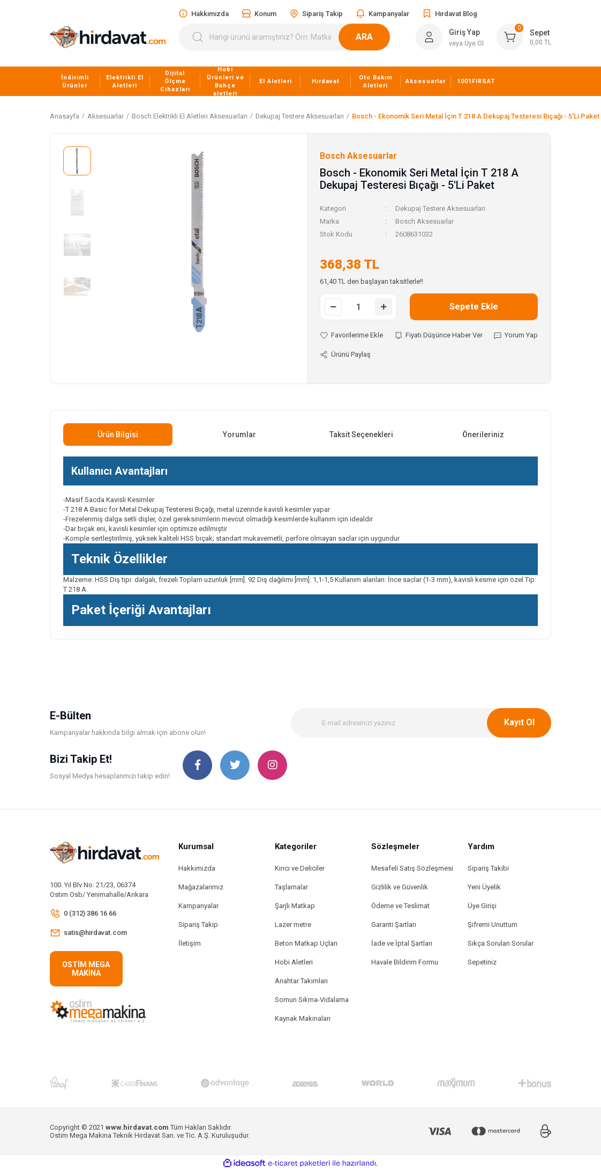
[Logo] (108, 37)
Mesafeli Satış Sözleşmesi (412, 868)
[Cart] (524, 37)
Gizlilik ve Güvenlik (399, 887)
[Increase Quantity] (383, 306)
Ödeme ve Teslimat (400, 906)
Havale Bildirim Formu (404, 962)
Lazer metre (293, 924)
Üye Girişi (482, 906)
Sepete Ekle (473, 306)
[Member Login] (429, 37)
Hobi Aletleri (294, 962)
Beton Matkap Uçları (306, 943)
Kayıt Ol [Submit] (519, 722)
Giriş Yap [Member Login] (464, 32)
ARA (377, 37)
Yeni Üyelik (484, 887)
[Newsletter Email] (421, 723)
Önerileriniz (483, 434)
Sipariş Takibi (488, 868)
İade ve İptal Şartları (401, 943)
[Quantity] (358, 306)
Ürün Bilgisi (117, 434)
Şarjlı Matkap (295, 906)
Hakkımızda (196, 868)
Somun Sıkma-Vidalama (312, 1000)
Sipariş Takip (198, 924)
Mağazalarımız (200, 887)
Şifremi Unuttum (492, 924)
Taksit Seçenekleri (361, 434)
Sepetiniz (482, 962)
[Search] (290, 37)
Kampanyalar (198, 906)
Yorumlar (239, 434)
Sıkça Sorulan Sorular (501, 943)
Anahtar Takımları (301, 981)
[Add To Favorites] (351, 335)
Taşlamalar (291, 887)
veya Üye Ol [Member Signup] (466, 43)
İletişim (189, 943)
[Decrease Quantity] (333, 306)
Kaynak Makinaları (302, 1018)
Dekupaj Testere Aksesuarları (440, 208)
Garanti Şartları (393, 924)
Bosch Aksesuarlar (424, 221)
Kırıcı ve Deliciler (300, 868)
